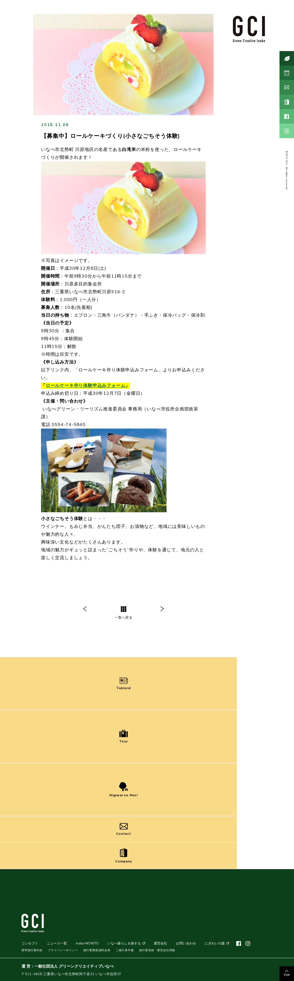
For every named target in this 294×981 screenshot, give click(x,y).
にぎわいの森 (215, 943)
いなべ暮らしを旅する (124, 943)
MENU (250, 966)
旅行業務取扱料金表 (96, 950)
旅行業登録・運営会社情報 (157, 950)
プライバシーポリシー (63, 950)
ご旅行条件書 (125, 950)
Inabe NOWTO (87, 943)
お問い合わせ (186, 943)
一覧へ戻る (123, 613)
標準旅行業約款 (32, 950)
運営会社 (160, 943)
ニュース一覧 (57, 943)
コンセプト (29, 943)
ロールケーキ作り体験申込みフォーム (86, 386)
